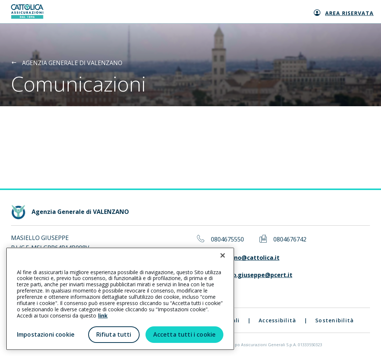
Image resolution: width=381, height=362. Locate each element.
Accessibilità (277, 320)
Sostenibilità (334, 320)
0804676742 (289, 239)
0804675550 (227, 239)
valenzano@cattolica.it (245, 257)
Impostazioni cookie (46, 334)
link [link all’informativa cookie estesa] (103, 315)
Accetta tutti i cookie (184, 334)
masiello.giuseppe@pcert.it (251, 275)
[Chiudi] (223, 255)
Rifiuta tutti (114, 334)
